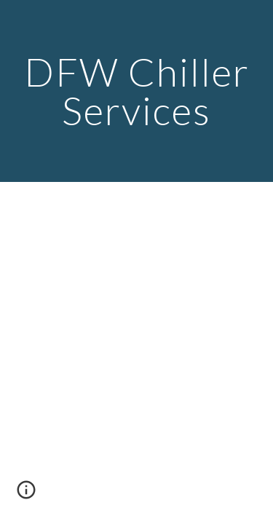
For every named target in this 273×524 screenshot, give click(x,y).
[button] (26, 494)
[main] (137, 91)
